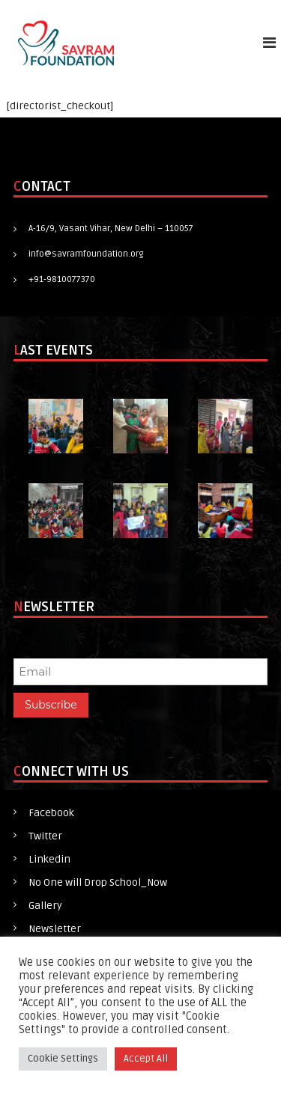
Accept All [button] (146, 1059)
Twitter (45, 836)
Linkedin (49, 859)
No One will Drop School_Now (97, 882)
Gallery (45, 905)
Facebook (51, 812)
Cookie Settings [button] (63, 1059)
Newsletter (54, 928)
